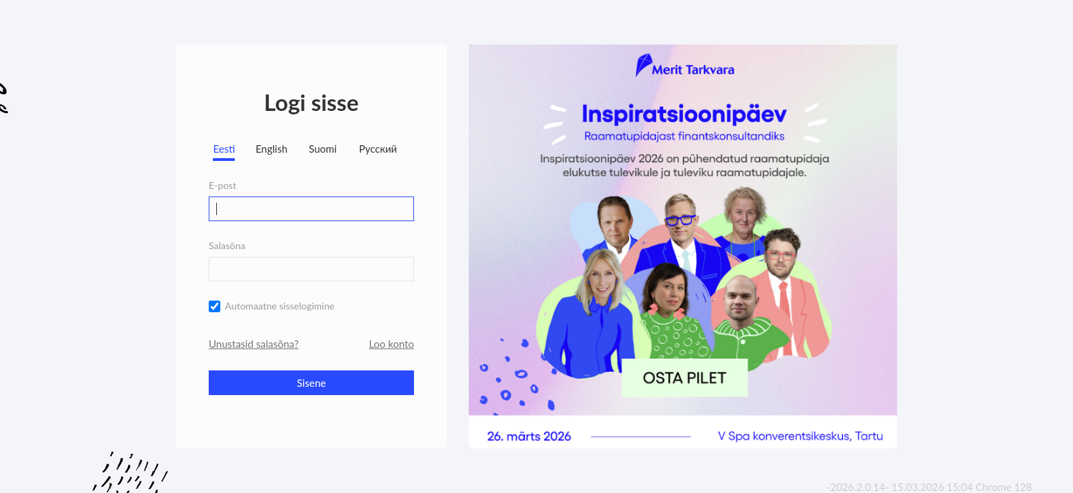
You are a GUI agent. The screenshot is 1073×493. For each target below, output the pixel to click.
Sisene (311, 383)
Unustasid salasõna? (253, 344)
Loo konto (391, 344)
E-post (222, 185)
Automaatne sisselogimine (280, 306)
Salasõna (227, 245)
